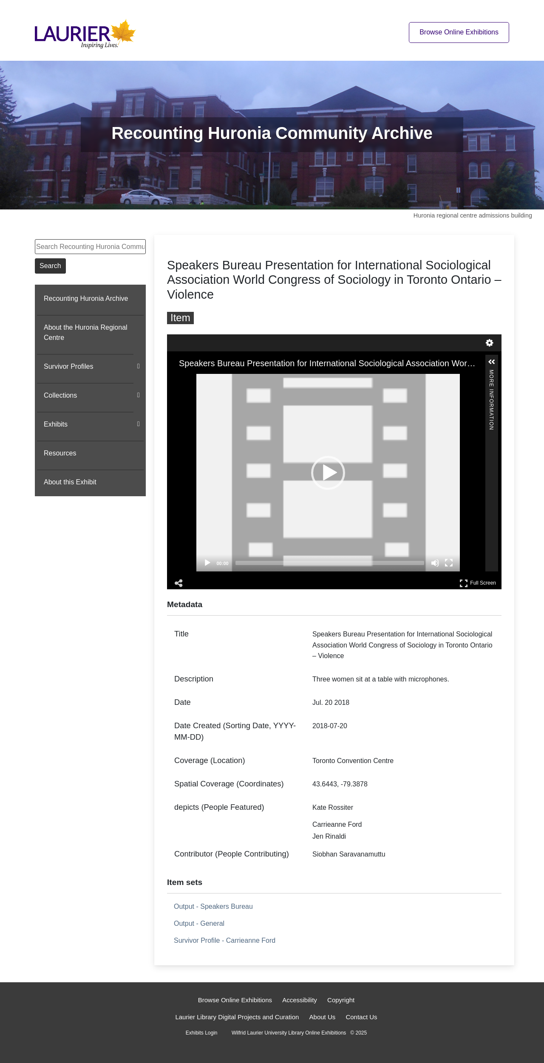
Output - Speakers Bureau (213, 906)
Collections (60, 395)
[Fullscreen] (449, 563)
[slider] (329, 563)
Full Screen (477, 583)
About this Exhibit (70, 482)
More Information (491, 373)
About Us (322, 1017)
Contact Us (361, 1017)
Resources (60, 453)
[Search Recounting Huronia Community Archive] (90, 246)
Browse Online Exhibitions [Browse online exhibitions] (459, 32)
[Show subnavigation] (138, 366)
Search (50, 265)
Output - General (199, 923)
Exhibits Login (202, 1033)
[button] (328, 473)
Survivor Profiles (68, 366)
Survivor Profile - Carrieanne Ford (224, 940)
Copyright (340, 1000)
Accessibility (299, 1000)
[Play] (207, 563)
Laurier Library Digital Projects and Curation (237, 1017)
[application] (328, 472)
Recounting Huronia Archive (86, 298)
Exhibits (56, 424)
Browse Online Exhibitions (235, 1000)
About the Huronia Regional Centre (86, 332)
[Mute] (435, 563)
